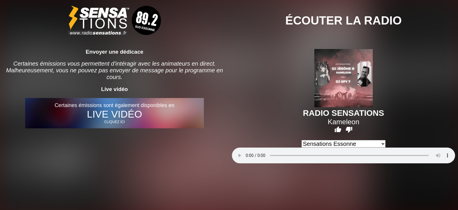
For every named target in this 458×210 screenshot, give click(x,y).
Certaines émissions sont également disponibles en (114, 113)
